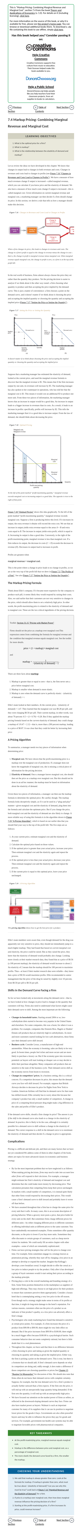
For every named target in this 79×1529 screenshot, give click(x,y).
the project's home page (49, 24)
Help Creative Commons (41, 57)
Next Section (63, 107)
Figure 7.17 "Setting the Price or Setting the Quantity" (43, 302)
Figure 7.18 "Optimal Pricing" (21, 512)
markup (34, 674)
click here (24, 15)
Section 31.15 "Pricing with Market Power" (35, 623)
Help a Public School (41, 87)
